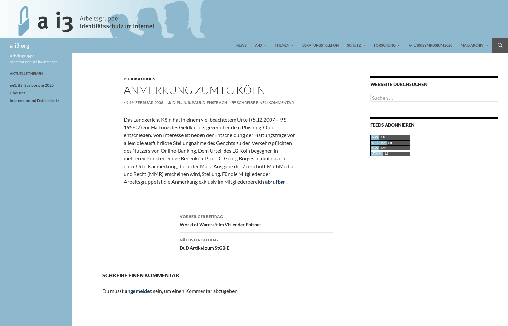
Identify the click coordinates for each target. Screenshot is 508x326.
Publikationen (139, 78)
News (241, 45)
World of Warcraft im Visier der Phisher (256, 220)
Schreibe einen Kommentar (265, 102)
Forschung (385, 45)
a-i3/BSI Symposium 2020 (430, 45)
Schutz (354, 45)
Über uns (17, 92)
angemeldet (138, 291)
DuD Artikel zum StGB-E (256, 243)
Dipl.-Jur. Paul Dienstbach (199, 102)
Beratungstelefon (320, 45)
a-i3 (258, 45)
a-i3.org (19, 45)
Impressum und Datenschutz (34, 100)
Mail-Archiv (472, 45)
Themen (282, 45)
